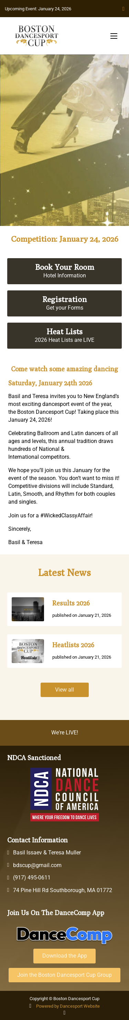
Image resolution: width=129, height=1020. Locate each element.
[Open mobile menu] (113, 36)
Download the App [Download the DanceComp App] (64, 955)
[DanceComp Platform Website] (64, 936)
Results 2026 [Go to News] (71, 603)
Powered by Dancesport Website (68, 1006)
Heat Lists (64, 331)
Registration (64, 299)
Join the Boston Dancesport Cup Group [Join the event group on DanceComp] (64, 975)
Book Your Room (64, 267)
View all (64, 689)
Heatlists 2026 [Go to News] (73, 645)
